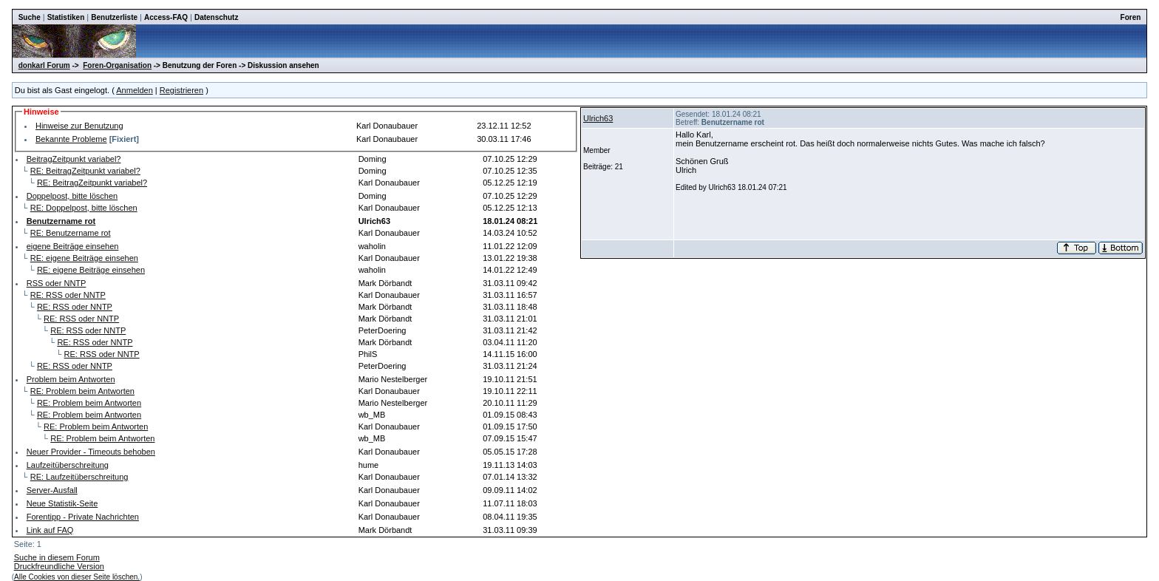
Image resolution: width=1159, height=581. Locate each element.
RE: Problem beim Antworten (82, 391)
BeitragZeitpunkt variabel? (74, 158)
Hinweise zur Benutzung (79, 125)
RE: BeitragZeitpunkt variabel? (85, 170)
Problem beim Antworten (71, 379)
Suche (29, 17)
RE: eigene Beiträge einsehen (84, 258)
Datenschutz (216, 17)
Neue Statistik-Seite (62, 503)
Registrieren (181, 90)
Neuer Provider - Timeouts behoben (91, 451)
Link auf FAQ (50, 530)
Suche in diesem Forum (57, 557)
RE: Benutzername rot (70, 232)
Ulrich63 (598, 118)
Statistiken (66, 17)
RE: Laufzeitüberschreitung (79, 476)
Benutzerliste (114, 17)
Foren (1131, 17)
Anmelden (134, 90)
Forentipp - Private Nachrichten (83, 516)
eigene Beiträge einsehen (73, 246)
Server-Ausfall (52, 490)
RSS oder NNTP (56, 283)
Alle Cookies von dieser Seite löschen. (77, 577)
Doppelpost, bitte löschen (72, 195)
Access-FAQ (166, 17)
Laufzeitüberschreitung (68, 465)
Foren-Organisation (117, 65)
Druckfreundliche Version (59, 566)
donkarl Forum (44, 65)
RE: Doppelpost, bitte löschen (83, 207)
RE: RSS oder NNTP (68, 294)
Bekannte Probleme (71, 139)
